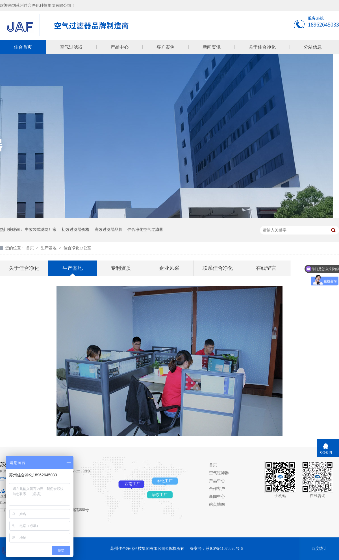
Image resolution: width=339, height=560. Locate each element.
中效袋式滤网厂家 (40, 229)
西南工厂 (132, 484)
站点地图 (217, 504)
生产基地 (49, 248)
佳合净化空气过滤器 (145, 229)
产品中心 (119, 47)
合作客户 (217, 489)
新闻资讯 (212, 47)
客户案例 (166, 47)
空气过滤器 (71, 47)
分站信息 (313, 47)
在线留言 (266, 268)
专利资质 (121, 268)
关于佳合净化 (262, 47)
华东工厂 (160, 495)
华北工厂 (165, 481)
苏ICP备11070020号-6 (224, 548)
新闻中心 (217, 496)
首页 (30, 248)
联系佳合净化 (218, 268)
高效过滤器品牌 (108, 229)
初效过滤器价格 (75, 229)
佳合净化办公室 (77, 248)
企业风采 (169, 268)
